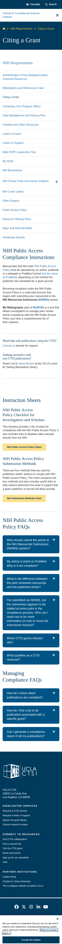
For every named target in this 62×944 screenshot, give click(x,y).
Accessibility (39, 919)
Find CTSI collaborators (15, 839)
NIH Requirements (21, 28)
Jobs (5, 862)
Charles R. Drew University (16, 881)
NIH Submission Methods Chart (24, 498)
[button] (33, 4)
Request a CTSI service (15, 810)
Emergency (20, 919)
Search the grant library (15, 820)
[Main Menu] (57, 15)
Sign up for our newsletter (16, 857)
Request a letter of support (16, 815)
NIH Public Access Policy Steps (24, 447)
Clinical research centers (15, 824)
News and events (11, 853)
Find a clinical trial (12, 844)
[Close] (57, 929)
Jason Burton (26, 363)
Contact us (9, 345)
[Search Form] (51, 4)
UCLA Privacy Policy (30, 925)
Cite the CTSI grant (12, 848)
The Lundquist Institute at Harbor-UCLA (23, 886)
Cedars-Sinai (9, 876)
